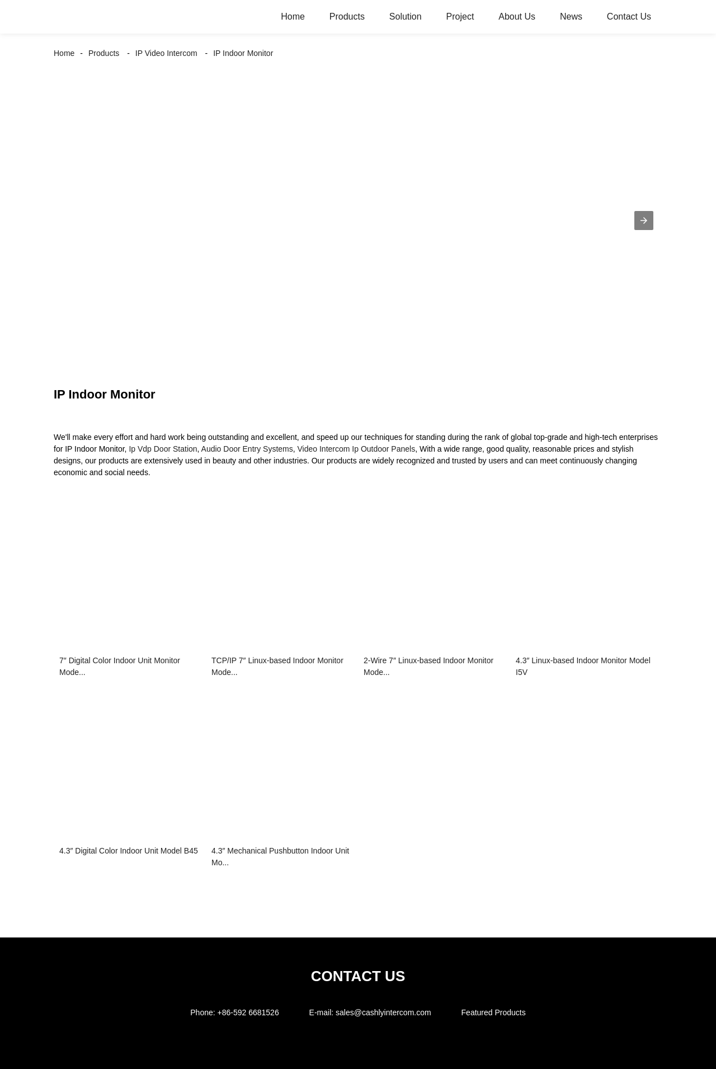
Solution (405, 16)
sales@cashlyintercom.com (383, 1012)
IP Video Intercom (166, 53)
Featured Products (493, 1012)
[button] (643, 220)
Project (460, 16)
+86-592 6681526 (248, 1012)
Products (347, 16)
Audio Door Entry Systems (247, 448)
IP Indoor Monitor (243, 53)
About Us (516, 16)
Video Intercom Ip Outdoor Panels (357, 448)
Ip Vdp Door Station (163, 448)
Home (293, 16)
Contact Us (629, 16)
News (571, 16)
